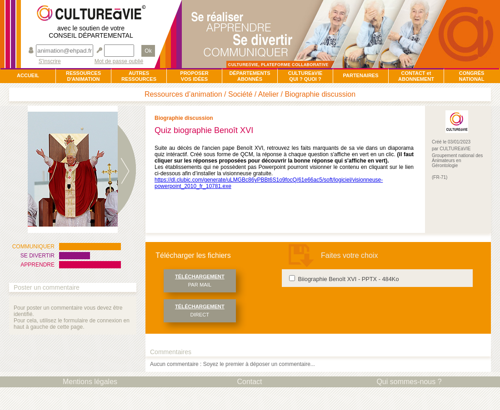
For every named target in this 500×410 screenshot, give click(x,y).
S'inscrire (50, 61)
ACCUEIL (28, 75)
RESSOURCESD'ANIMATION (83, 76)
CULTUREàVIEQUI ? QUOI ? (305, 76)
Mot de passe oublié (119, 61)
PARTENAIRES (360, 75)
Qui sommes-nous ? (408, 381)
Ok (148, 51)
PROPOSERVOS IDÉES (194, 76)
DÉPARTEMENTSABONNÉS (249, 76)
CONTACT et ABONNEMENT (416, 76)
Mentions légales (90, 381)
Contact (249, 381)
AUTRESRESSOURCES (138, 76)
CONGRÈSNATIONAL (471, 76)
